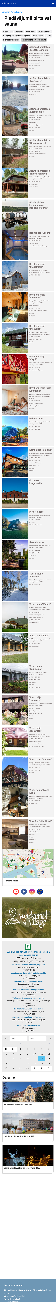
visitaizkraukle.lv (9, 3)
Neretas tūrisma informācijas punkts (28, 1009)
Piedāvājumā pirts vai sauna (34, 40)
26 (49, 1063)
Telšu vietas (38, 36)
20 (6, 1063)
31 (13, 1049)
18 (41, 1059)
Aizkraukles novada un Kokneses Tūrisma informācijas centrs (28, 953)
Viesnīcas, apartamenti (13, 32)
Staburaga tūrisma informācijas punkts (28, 998)
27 (6, 1068)
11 (41, 1054)
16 (27, 1059)
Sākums (5, 12)
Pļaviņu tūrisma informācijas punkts (28, 981)
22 (20, 1063)
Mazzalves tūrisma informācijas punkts (28, 1017)
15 (20, 1059)
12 (49, 1054)
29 (20, 1068)
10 (34, 1054)
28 (13, 1068)
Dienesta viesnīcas (11, 40)
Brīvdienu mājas (45, 32)
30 (6, 1049)
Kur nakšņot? (16, 12)
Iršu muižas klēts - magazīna (28, 1025)
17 (34, 1059)
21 (13, 1063)
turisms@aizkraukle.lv (16, 1296)
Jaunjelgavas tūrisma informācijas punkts (28, 973)
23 (27, 1063)
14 (13, 1059)
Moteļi (48, 36)
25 (41, 1063)
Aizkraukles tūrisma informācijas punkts (28, 965)
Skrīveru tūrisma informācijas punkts (28, 990)
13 (6, 1059)
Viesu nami (30, 32)
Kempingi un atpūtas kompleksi (16, 36)
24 (34, 1063)
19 (49, 1059)
